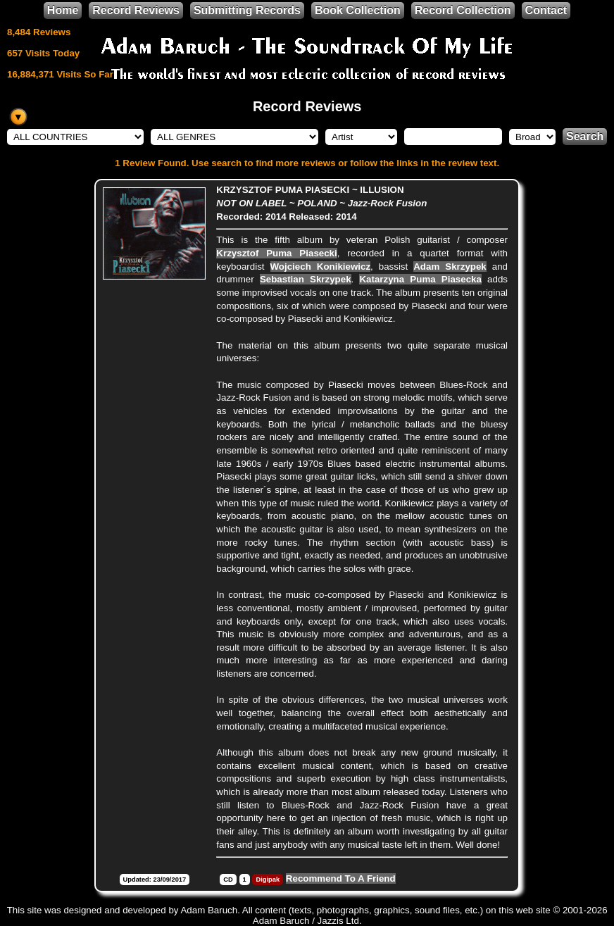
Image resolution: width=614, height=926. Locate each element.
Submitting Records (247, 10)
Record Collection (463, 10)
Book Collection (358, 10)
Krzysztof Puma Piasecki (276, 253)
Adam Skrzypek (450, 266)
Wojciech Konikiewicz (320, 266)
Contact (546, 10)
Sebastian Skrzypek (305, 279)
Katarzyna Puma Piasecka (420, 279)
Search (584, 136)
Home (62, 10)
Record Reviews (136, 10)
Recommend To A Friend (341, 878)
